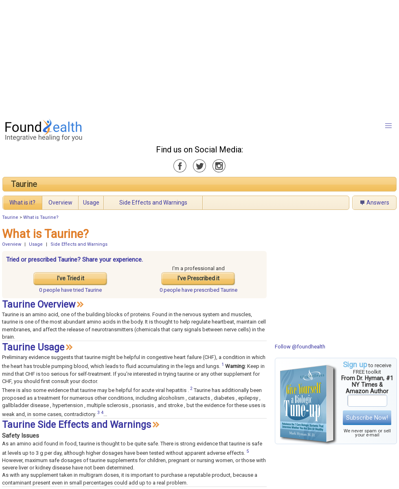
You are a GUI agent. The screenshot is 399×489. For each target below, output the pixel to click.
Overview (60, 202)
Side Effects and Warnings (153, 202)
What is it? (22, 202)
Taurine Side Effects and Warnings (76, 424)
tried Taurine (70, 290)
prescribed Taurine (198, 290)
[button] (388, 126)
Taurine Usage (33, 347)
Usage (91, 202)
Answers (377, 202)
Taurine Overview (38, 304)
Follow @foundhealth (300, 347)
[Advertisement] (182, 57)
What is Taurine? (41, 217)
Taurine (24, 184)
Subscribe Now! (367, 417)
